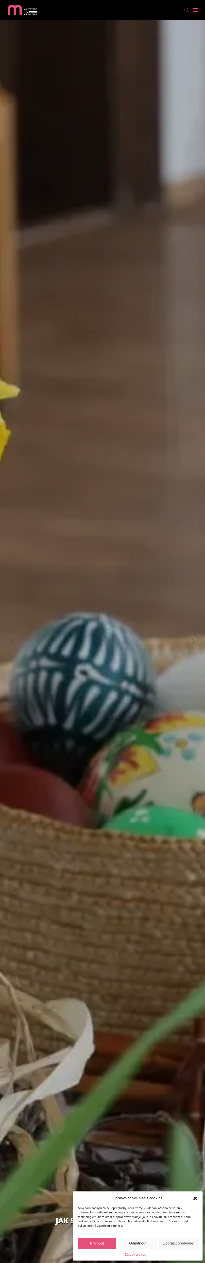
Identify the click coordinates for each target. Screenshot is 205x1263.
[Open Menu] (195, 10)
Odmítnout (137, 1243)
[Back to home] (22, 10)
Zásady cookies (135, 1254)
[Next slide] (193, 641)
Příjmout (97, 1243)
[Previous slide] (11, 641)
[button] (195, 1197)
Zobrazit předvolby (178, 1243)
